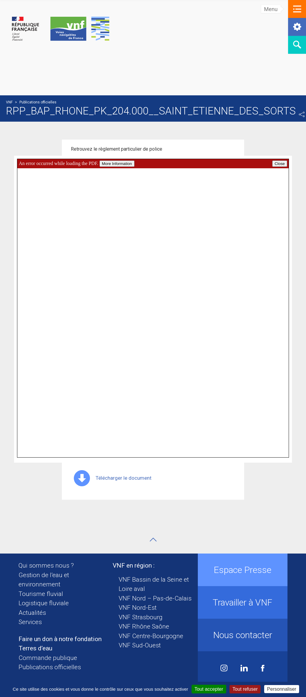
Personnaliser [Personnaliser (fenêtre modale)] (281, 689)
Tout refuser (245, 689)
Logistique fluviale (44, 603)
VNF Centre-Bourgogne (151, 636)
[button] (297, 9)
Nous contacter (242, 635)
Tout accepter (209, 689)
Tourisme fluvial (41, 593)
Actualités (32, 612)
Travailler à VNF (242, 602)
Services (30, 622)
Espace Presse (242, 570)
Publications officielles (50, 667)
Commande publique (48, 657)
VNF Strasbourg (141, 617)
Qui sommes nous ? (46, 565)
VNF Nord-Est (138, 607)
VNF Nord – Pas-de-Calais (155, 598)
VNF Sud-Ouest (140, 645)
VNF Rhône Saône (144, 626)
